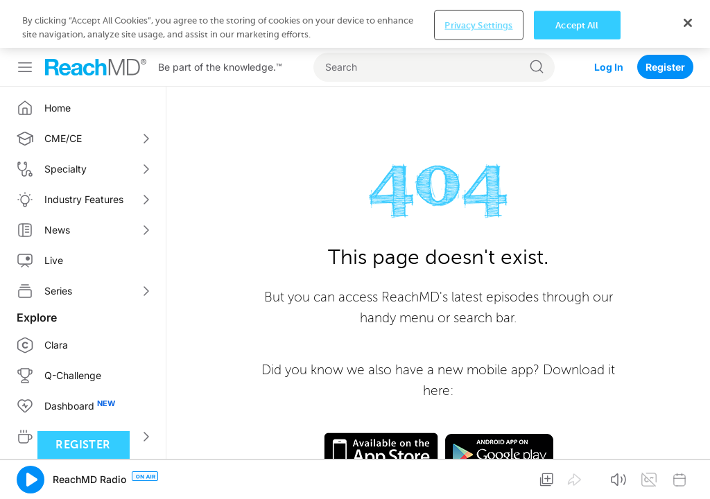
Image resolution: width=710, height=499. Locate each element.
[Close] (688, 474)
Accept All (576, 476)
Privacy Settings (478, 476)
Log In (608, 19)
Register (665, 19)
